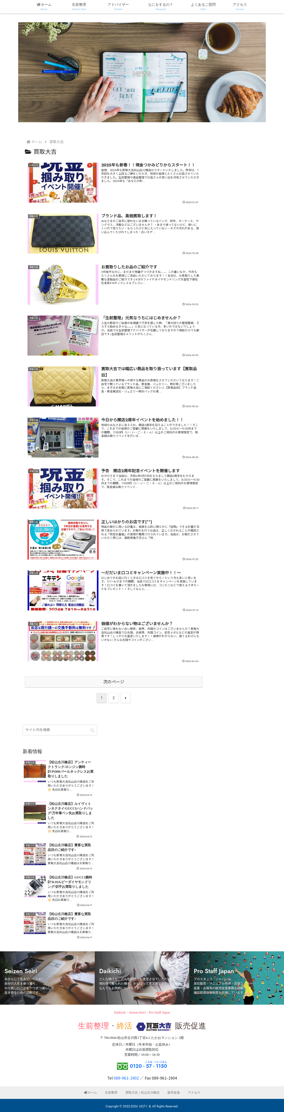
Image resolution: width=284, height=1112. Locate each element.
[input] (60, 730)
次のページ (113, 682)
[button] (93, 730)
